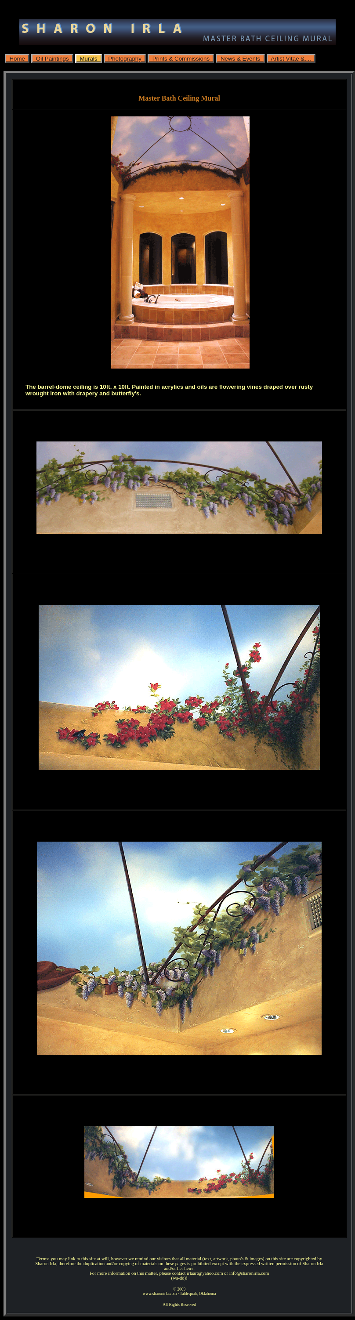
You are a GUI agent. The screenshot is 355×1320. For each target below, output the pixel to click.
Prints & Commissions (181, 58)
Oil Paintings (52, 58)
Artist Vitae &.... (291, 58)
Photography (125, 58)
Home (17, 58)
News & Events (240, 58)
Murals (88, 58)
